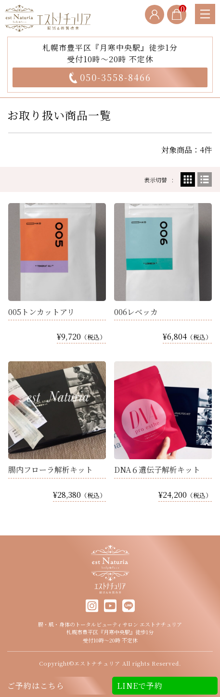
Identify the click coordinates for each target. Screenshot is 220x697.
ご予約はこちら (36, 685)
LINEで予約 (140, 685)
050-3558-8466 (110, 77)
